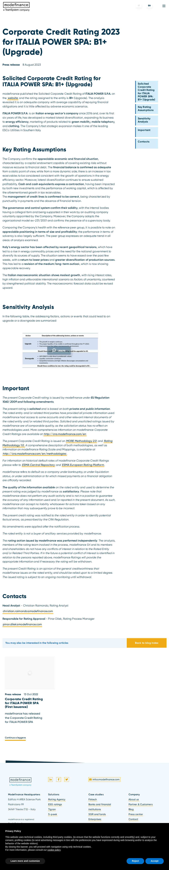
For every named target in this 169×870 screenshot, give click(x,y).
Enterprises (94, 819)
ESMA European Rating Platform (83, 464)
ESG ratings (55, 804)
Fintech (92, 799)
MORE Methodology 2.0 (81, 441)
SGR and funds (97, 814)
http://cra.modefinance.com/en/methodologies (34, 453)
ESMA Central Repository (38, 464)
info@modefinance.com (104, 779)
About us (134, 799)
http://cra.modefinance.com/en (65, 434)
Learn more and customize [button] (25, 861)
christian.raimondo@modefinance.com (28, 611)
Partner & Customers (141, 804)
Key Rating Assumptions (145, 108)
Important (144, 130)
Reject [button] (135, 861)
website (13, 98)
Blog (131, 809)
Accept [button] (154, 861)
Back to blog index (146, 642)
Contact (133, 819)
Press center (136, 814)
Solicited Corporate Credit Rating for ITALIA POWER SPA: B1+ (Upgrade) (146, 91)
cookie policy (53, 850)
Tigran (52, 809)
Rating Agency (56, 799)
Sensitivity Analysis (144, 120)
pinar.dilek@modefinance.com (22, 624)
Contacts (143, 141)
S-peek (52, 814)
